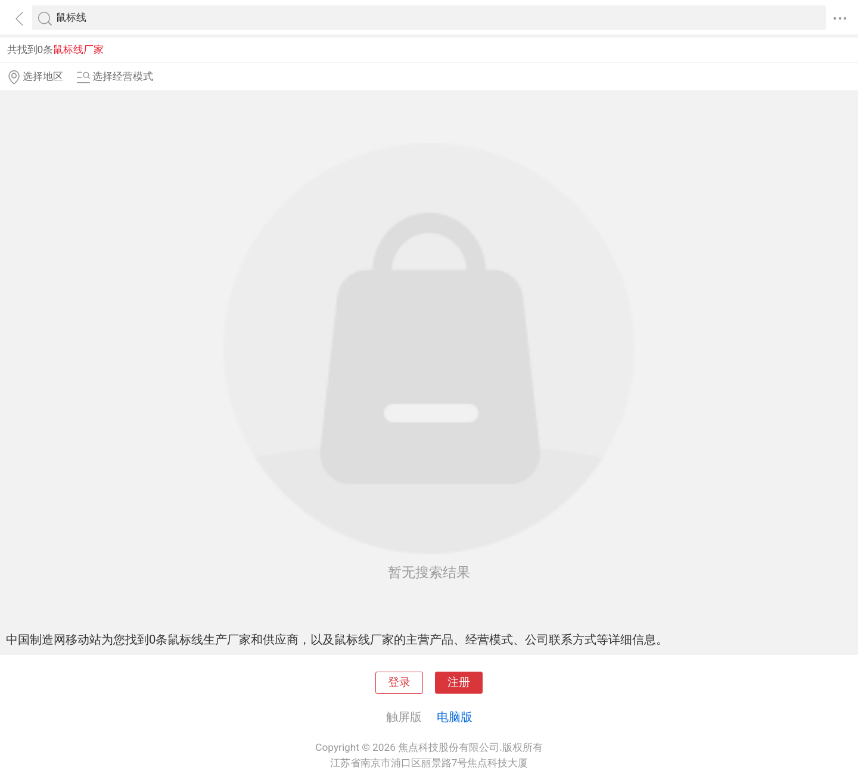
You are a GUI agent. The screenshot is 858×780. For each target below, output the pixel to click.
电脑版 (454, 717)
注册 (458, 682)
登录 (399, 682)
